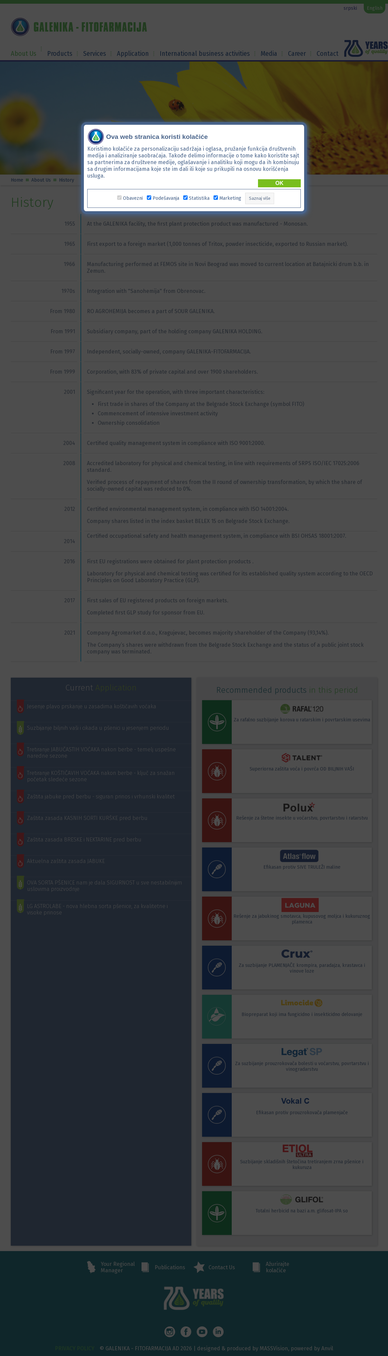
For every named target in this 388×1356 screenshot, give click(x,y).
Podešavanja (166, 198)
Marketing (230, 198)
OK (280, 183)
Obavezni (133, 198)
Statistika (199, 198)
